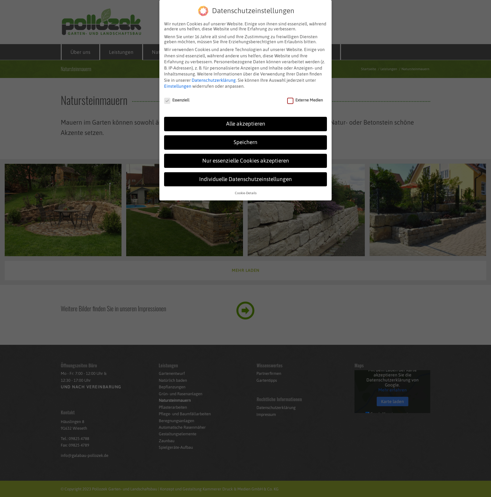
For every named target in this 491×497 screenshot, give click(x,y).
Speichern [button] (245, 139)
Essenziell (176, 97)
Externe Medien (305, 97)
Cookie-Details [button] (245, 189)
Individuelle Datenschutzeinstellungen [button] (245, 176)
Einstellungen (177, 82)
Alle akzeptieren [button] (245, 120)
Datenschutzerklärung (214, 76)
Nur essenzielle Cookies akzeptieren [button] (245, 157)
